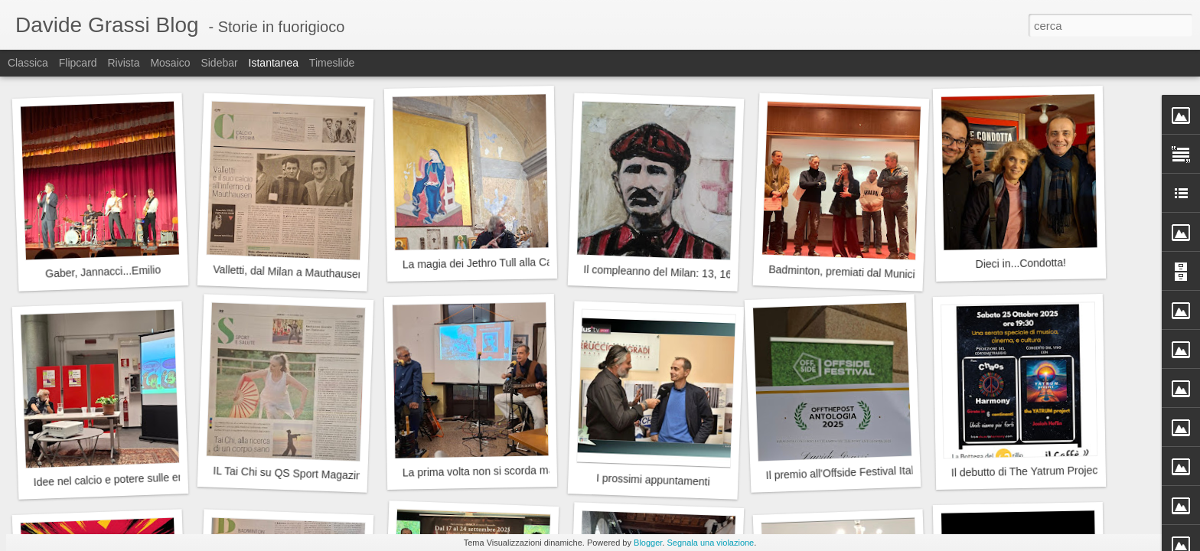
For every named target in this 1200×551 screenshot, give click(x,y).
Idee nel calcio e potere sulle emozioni (124, 479)
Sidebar (219, 63)
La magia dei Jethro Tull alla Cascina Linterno (511, 263)
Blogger (648, 542)
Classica (28, 63)
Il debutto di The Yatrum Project (1026, 471)
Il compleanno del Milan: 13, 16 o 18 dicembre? (696, 273)
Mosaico (170, 63)
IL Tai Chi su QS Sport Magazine (290, 473)
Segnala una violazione (710, 542)
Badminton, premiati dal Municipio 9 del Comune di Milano (906, 274)
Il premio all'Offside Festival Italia (843, 472)
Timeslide (331, 63)
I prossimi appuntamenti (653, 479)
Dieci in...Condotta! (1021, 263)
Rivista (123, 63)
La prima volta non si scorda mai (480, 471)
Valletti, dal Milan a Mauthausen (288, 272)
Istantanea (273, 63)
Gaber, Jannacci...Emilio (103, 271)
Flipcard (78, 63)
